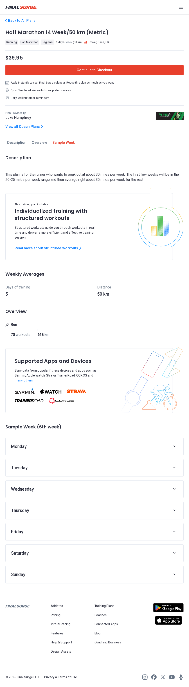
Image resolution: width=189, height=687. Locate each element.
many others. (24, 380)
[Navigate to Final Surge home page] (21, 7)
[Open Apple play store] (168, 620)
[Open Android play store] (168, 609)
